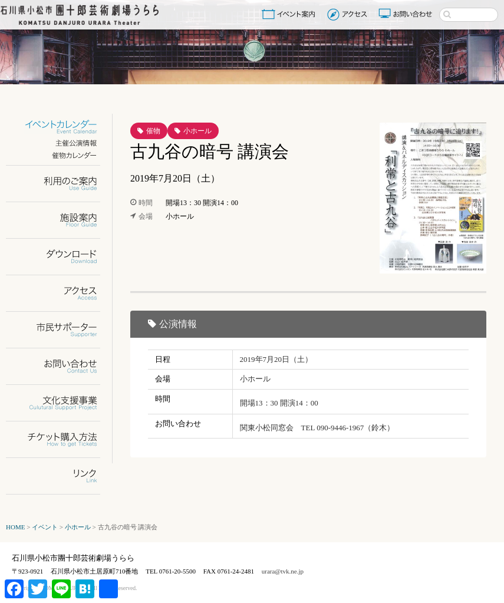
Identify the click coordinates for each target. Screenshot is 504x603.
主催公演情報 (60, 143)
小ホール (197, 131)
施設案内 (60, 220)
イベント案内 (290, 14)
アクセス (348, 14)
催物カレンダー (60, 155)
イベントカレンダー (60, 127)
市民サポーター (60, 329)
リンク (60, 476)
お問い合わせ (406, 14)
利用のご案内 (60, 183)
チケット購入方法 (60, 439)
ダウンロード (60, 256)
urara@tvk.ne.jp (283, 571)
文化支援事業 (60, 403)
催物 (153, 131)
